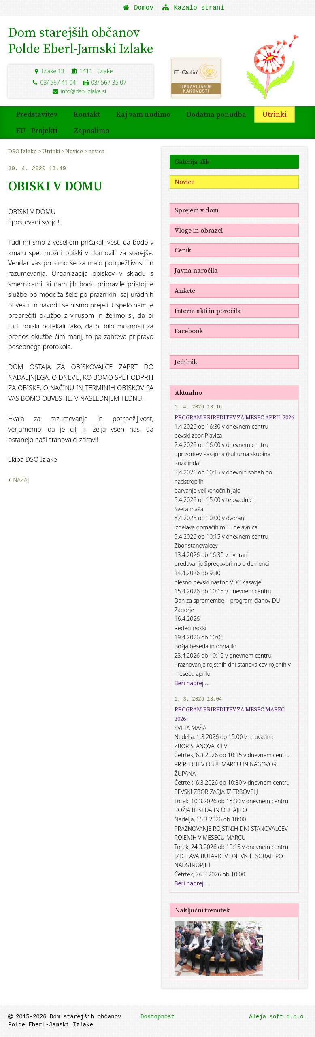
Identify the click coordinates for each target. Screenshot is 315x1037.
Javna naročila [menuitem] (196, 270)
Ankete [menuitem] (185, 290)
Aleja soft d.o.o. (278, 1017)
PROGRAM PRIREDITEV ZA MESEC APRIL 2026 (234, 417)
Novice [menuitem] (74, 151)
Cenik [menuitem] (183, 249)
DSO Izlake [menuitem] (23, 151)
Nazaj (18, 480)
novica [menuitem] (96, 151)
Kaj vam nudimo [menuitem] (143, 114)
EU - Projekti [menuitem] (36, 130)
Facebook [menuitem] (189, 330)
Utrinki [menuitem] (274, 114)
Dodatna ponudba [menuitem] (216, 114)
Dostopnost (157, 1017)
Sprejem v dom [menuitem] (197, 209)
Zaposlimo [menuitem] (91, 130)
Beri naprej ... (192, 683)
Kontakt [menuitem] (87, 114)
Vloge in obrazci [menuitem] (199, 230)
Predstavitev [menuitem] (36, 114)
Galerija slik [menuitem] (192, 161)
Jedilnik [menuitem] (186, 361)
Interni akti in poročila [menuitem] (208, 310)
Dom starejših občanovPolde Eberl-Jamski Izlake (80, 40)
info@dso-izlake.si (79, 91)
